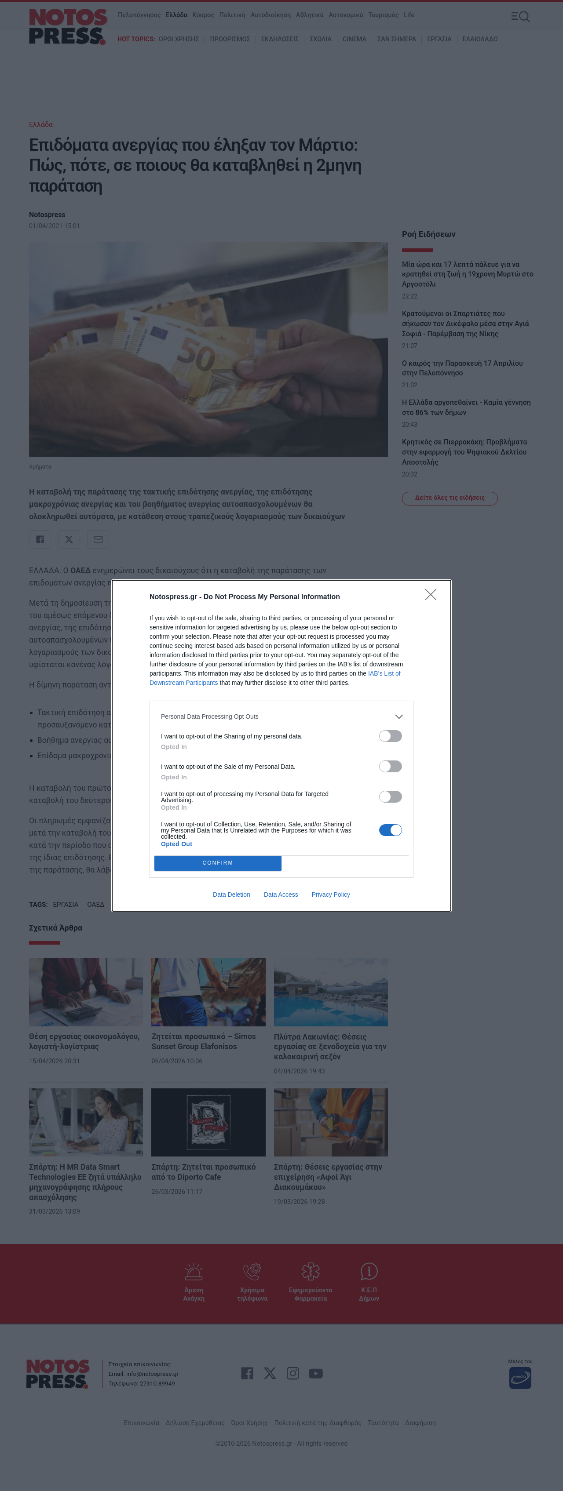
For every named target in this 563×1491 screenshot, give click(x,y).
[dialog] (281, 745)
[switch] (390, 736)
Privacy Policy (331, 894)
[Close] (433, 597)
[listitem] (281, 716)
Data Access (281, 894)
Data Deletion (231, 894)
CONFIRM (217, 863)
